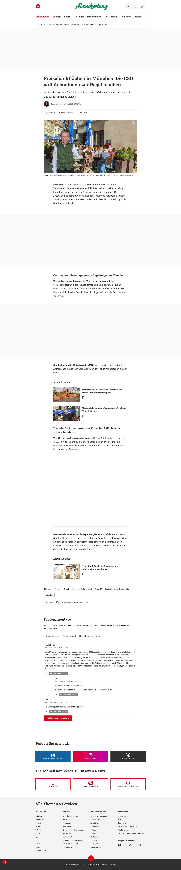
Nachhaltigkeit (40, 851)
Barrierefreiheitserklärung (127, 826)
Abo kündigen (123, 830)
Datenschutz (122, 823)
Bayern (38, 823)
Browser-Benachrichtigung (73, 830)
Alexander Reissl (71, 365)
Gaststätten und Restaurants (117, 589)
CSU (90, 365)
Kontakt (93, 833)
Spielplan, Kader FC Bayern (73, 840)
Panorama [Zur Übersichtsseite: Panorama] (92, 16)
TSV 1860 (38, 830)
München (49, 25)
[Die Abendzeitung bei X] (128, 756)
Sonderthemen (95, 847)
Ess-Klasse (67, 833)
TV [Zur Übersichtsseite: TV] (106, 16)
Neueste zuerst (52, 636)
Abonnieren (94, 823)
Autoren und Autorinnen (99, 816)
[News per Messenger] (53, 784)
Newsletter (67, 820)
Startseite (39, 25)
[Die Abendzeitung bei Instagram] (90, 756)
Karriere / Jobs (95, 820)
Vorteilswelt (67, 837)
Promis (38, 833)
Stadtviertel (39, 820)
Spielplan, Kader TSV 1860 (72, 844)
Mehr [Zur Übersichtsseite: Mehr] (138, 16)
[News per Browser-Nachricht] (128, 784)
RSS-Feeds (67, 826)
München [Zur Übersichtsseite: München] (41, 16)
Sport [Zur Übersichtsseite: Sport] (67, 16)
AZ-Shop (93, 840)
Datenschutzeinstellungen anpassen (131, 833)
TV (36, 840)
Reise (37, 847)
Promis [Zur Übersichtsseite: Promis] (80, 16)
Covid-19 (98, 589)
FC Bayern (39, 826)
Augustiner (87, 195)
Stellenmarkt (67, 847)
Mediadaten (94, 837)
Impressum (122, 816)
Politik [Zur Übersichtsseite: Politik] (114, 16)
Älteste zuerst (69, 636)
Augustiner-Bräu (78, 589)
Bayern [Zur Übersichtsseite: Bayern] (57, 16)
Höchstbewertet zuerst (89, 636)
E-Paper (93, 830)
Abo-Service (94, 826)
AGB (119, 820)
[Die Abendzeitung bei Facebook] (53, 756)
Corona (64, 281)
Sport (37, 837)
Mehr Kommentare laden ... (58, 718)
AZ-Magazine (95, 844)
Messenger (67, 823)
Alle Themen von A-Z (70, 816)
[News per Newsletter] (90, 784)
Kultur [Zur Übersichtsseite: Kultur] (125, 16)
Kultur (37, 844)
